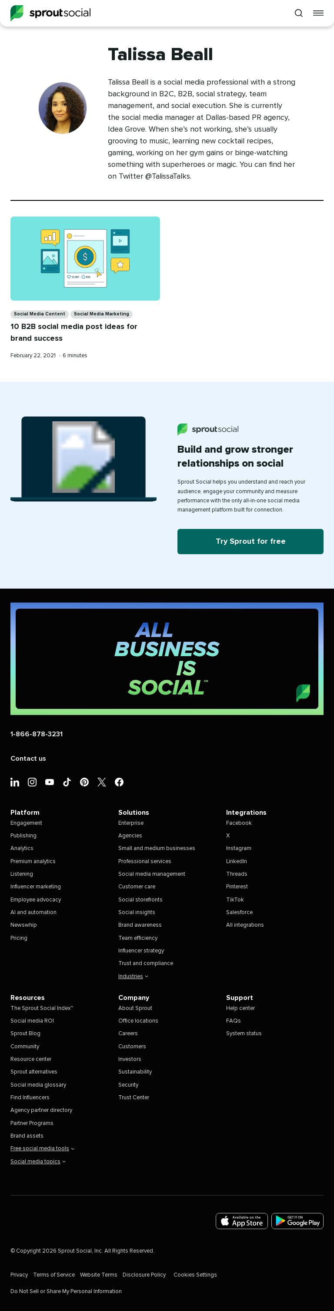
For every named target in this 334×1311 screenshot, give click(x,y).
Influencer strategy (141, 951)
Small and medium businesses (156, 848)
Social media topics (38, 1162)
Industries (133, 976)
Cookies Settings (195, 1275)
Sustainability (135, 1072)
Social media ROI (32, 1021)
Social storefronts (140, 900)
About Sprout (135, 1008)
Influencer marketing (35, 887)
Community (24, 1047)
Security (128, 1085)
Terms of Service (54, 1275)
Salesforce (239, 912)
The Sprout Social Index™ (41, 1008)
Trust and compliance (145, 963)
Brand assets (26, 1136)
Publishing (23, 836)
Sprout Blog (25, 1034)
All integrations (245, 925)
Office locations (138, 1021)
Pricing (18, 938)
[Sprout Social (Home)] (167, 659)
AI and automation (33, 912)
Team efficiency (137, 938)
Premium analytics (33, 861)
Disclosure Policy (144, 1275)
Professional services (144, 861)
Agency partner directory (41, 1110)
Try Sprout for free (251, 541)
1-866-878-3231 (36, 734)
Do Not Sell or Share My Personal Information (66, 1291)
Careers (128, 1034)
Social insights (136, 912)
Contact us (28, 758)
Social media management (151, 874)
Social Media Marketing (101, 314)
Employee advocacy (35, 900)
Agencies (130, 836)
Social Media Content (39, 314)
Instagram (238, 848)
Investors (129, 1059)
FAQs (233, 1021)
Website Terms (98, 1275)
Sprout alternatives (33, 1072)
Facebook (239, 823)
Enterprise (131, 823)
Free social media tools (42, 1149)
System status (244, 1034)
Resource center (30, 1059)
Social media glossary (38, 1085)
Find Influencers (30, 1098)
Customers (132, 1047)
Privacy (19, 1275)
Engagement (26, 823)
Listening (21, 874)
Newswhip (23, 925)
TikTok (235, 900)
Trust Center (133, 1098)
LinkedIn (236, 861)
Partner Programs (31, 1123)
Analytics (21, 848)
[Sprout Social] (50, 13)
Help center (240, 1008)
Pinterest (237, 887)
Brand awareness (140, 925)
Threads (236, 874)
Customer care (136, 887)
